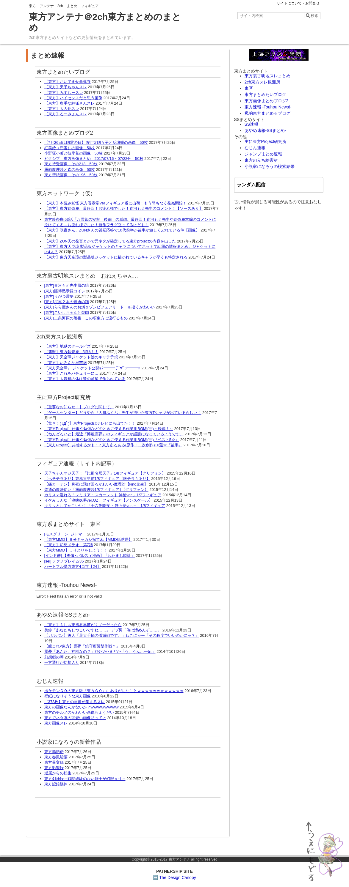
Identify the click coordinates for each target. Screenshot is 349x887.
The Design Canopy (177, 877)
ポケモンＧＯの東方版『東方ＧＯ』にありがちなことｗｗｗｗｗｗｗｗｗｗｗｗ (114, 691)
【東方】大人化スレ (61, 108)
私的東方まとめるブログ (267, 113)
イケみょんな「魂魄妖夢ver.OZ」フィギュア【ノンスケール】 (98, 500)
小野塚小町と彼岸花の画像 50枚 (73, 153)
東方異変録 (54, 762)
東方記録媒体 (56, 784)
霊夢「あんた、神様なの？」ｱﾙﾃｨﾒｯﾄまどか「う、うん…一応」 (100, 651)
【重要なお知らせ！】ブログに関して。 (79, 407)
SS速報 (252, 124)
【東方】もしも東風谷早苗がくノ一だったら (83, 625)
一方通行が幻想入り (61, 662)
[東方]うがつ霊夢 (58, 296)
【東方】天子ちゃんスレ (65, 87)
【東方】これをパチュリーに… (71, 373)
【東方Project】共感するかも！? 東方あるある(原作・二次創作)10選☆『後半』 (113, 445)
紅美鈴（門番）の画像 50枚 (69, 148)
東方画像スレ (56, 723)
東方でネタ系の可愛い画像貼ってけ (75, 718)
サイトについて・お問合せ (298, 3)
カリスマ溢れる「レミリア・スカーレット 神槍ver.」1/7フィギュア (103, 495)
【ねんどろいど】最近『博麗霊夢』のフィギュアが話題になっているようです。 (114, 434)
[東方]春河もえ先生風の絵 (66, 285)
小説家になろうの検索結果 (270, 166)
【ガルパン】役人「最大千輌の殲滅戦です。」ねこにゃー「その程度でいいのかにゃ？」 (121, 635)
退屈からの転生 (57, 773)
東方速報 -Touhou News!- (268, 107)
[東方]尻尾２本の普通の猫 (66, 302)
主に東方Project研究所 (266, 141)
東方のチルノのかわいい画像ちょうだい (79, 712)
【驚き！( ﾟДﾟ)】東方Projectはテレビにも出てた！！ (90, 423)
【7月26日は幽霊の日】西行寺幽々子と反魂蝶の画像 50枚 (96, 142)
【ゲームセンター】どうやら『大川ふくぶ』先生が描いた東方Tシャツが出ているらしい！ (122, 412)
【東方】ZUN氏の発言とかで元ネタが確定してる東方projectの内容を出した (110, 241)
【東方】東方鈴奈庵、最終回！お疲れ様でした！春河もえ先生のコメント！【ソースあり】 (123, 208)
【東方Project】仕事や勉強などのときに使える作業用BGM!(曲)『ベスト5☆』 (111, 439)
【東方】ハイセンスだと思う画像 (73, 98)
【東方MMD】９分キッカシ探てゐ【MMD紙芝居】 (88, 539)
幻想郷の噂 (54, 657)
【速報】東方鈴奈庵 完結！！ (71, 351)
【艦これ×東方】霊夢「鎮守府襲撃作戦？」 (82, 646)
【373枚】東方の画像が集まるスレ (74, 701)
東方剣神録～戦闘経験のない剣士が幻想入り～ (85, 778)
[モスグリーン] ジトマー (65, 534)
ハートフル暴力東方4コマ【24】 (72, 566)
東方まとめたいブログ (265, 94)
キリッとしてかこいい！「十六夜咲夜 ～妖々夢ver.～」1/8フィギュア (104, 505)
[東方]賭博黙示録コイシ (64, 291)
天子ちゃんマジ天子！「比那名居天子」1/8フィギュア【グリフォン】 (105, 473)
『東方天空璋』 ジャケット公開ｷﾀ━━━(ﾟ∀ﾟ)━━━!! (92, 368)
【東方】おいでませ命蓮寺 (67, 81)
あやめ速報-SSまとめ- (265, 130)
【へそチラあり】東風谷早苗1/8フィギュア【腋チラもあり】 (97, 478)
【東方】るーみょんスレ (65, 114)
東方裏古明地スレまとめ (267, 75)
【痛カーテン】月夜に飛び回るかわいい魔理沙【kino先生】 (96, 484)
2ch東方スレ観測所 (263, 82)
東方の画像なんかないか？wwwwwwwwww (81, 707)
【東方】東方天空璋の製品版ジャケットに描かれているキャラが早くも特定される (115, 257)
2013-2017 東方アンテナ (170, 859)
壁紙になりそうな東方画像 (67, 696)
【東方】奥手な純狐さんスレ (69, 103)
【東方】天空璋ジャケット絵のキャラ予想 (81, 357)
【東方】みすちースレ (63, 92)
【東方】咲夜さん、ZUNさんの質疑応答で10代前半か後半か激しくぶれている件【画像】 (122, 230)
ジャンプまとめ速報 (263, 154)
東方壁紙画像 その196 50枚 (71, 175)
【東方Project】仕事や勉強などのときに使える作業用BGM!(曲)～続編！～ (108, 428)
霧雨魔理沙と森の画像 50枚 (69, 169)
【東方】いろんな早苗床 (65, 362)
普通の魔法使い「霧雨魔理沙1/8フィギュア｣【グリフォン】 (96, 489)
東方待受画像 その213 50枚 (71, 164)
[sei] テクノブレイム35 (64, 561)
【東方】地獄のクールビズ (67, 346)
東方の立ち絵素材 (261, 160)
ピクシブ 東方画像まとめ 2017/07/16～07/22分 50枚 (93, 158)
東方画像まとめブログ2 (267, 100)
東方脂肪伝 (54, 751)
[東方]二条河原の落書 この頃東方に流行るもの (86, 318)
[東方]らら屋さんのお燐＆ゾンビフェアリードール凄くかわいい (99, 307)
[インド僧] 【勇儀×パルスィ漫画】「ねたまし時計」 (89, 555)
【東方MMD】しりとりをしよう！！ (76, 550)
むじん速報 (255, 147)
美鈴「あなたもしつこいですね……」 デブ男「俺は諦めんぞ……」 (103, 630)
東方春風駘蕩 (56, 757)
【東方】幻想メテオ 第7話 (68, 545)
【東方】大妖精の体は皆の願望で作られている (85, 378)
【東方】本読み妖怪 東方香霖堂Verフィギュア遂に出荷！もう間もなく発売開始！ (115, 203)
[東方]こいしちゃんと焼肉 (66, 312)
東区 (249, 88)
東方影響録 (54, 767)
